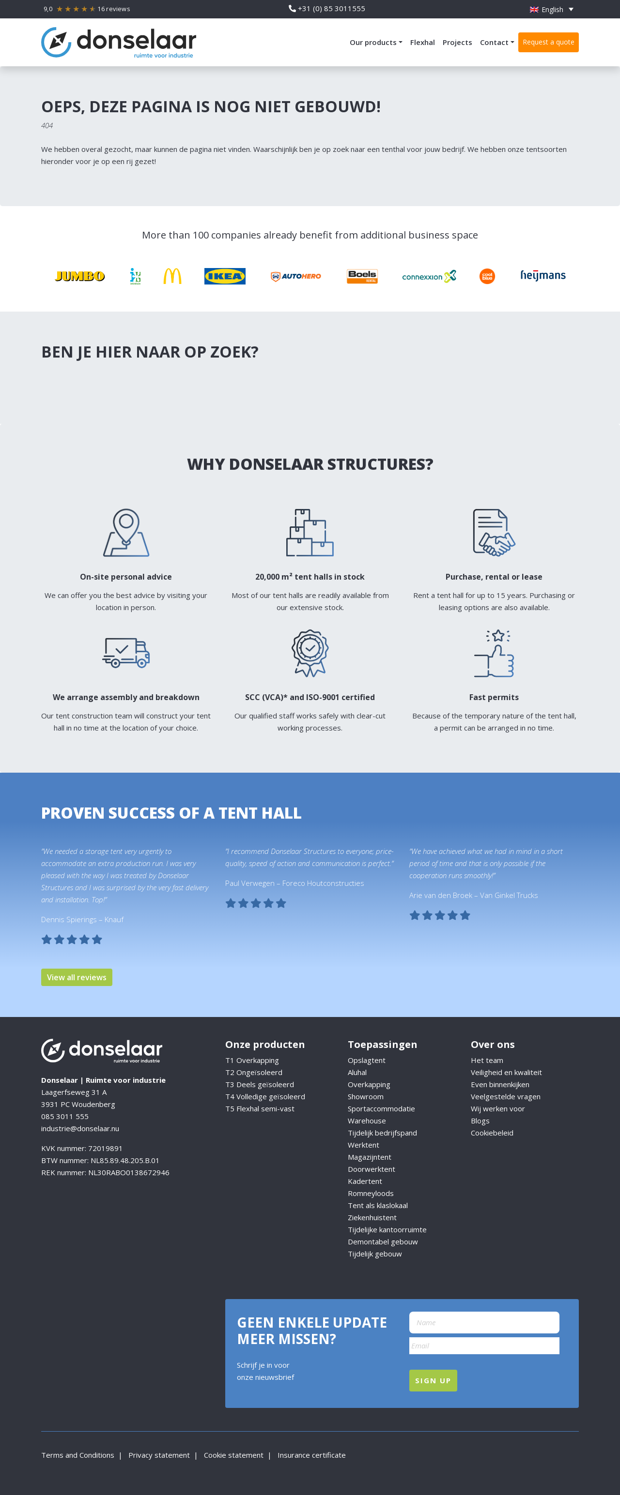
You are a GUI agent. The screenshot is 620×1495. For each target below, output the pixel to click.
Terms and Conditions (77, 1455)
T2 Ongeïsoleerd (253, 1072)
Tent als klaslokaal (378, 1205)
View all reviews (77, 977)
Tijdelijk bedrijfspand (382, 1132)
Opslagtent (367, 1060)
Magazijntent (369, 1157)
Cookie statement (233, 1455)
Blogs (480, 1120)
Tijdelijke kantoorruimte (387, 1229)
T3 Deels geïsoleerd (259, 1084)
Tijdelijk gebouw (375, 1253)
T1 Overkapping (252, 1060)
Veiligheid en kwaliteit (506, 1072)
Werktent (363, 1145)
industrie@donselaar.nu (80, 1128)
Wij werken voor (498, 1108)
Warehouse (368, 1120)
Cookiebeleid (492, 1132)
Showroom (366, 1096)
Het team (487, 1060)
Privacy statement (158, 1455)
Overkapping (369, 1084)
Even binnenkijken (500, 1084)
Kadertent (365, 1181)
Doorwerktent (371, 1169)
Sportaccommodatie (381, 1108)
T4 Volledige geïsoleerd (265, 1096)
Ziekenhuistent (372, 1217)
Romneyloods (371, 1193)
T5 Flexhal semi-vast (259, 1108)
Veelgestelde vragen (506, 1096)
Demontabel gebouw (383, 1241)
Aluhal (357, 1072)
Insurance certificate (311, 1455)
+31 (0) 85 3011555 (327, 8)
